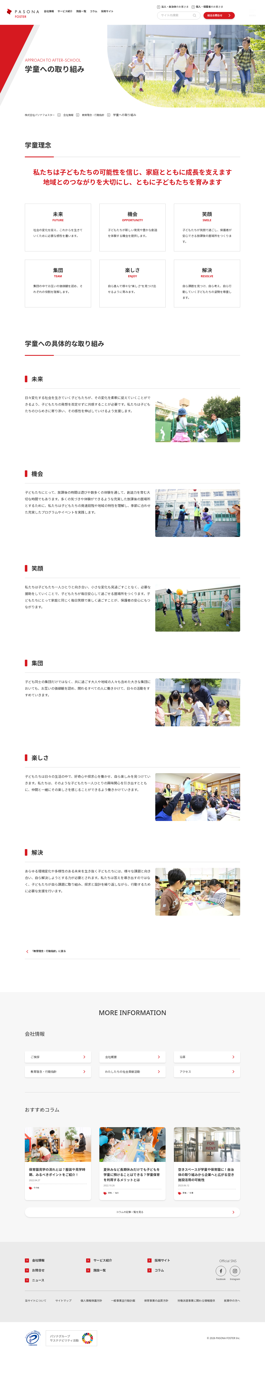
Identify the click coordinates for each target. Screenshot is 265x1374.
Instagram (235, 1296)
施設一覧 (81, 11)
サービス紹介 (65, 11)
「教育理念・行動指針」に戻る (51, 951)
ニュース (40, 1299)
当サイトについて (36, 1320)
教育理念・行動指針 (102, 115)
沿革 (185, 1061)
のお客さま (175, 6)
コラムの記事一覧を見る (130, 1228)
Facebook (221, 1296)
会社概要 (114, 1061)
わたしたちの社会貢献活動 (127, 1080)
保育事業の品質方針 (155, 1320)
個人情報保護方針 (90, 1320)
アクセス (188, 1080)
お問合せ (40, 1289)
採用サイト (107, 11)
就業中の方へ (231, 1320)
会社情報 (49, 11)
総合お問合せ (214, 15)
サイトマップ (63, 1320)
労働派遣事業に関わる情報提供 (195, 1320)
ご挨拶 (38, 1061)
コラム (93, 11)
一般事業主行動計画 (122, 1320)
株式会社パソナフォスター (42, 115)
